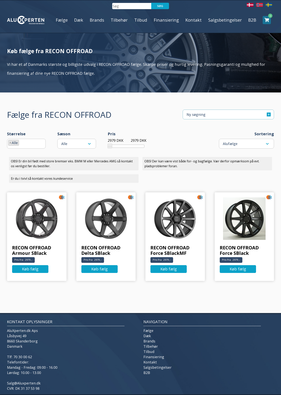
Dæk (78, 20)
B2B (252, 20)
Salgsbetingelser (225, 20)
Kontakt (193, 20)
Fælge (62, 20)
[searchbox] (21, 142)
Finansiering (166, 20)
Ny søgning (229, 114)
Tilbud (140, 20)
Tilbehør (119, 20)
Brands (97, 20)
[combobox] (26, 144)
